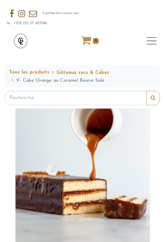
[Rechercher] (153, 98)
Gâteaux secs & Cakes (82, 72)
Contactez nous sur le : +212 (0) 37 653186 (43, 16)
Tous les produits (29, 72)
